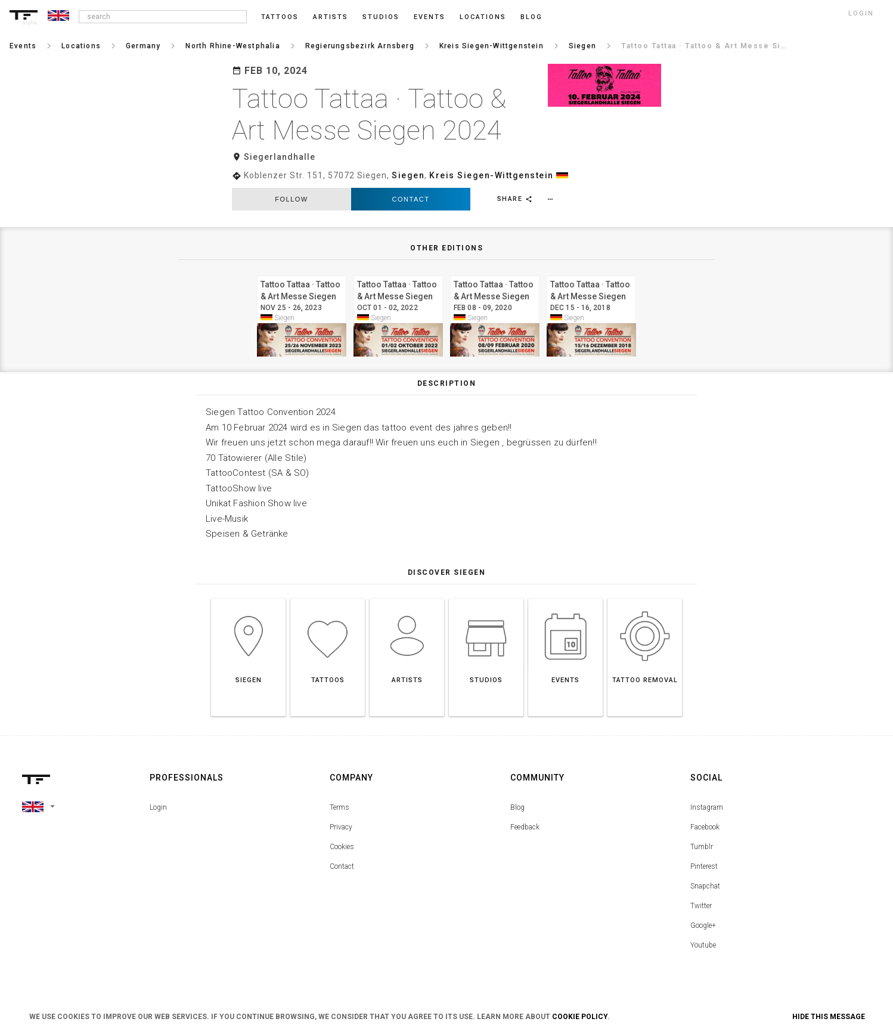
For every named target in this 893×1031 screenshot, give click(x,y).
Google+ (703, 925)
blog (531, 17)
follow (291, 199)
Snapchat (705, 886)
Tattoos (280, 17)
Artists (330, 17)
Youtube (703, 945)
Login (158, 807)
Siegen (408, 175)
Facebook (705, 827)
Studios (380, 17)
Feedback (524, 827)
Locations (483, 17)
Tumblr (701, 847)
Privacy (341, 827)
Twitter (701, 906)
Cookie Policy (579, 1017)
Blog (517, 807)
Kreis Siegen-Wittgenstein (491, 175)
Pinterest (704, 866)
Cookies (342, 847)
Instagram (706, 807)
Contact (411, 199)
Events (429, 17)
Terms (339, 807)
